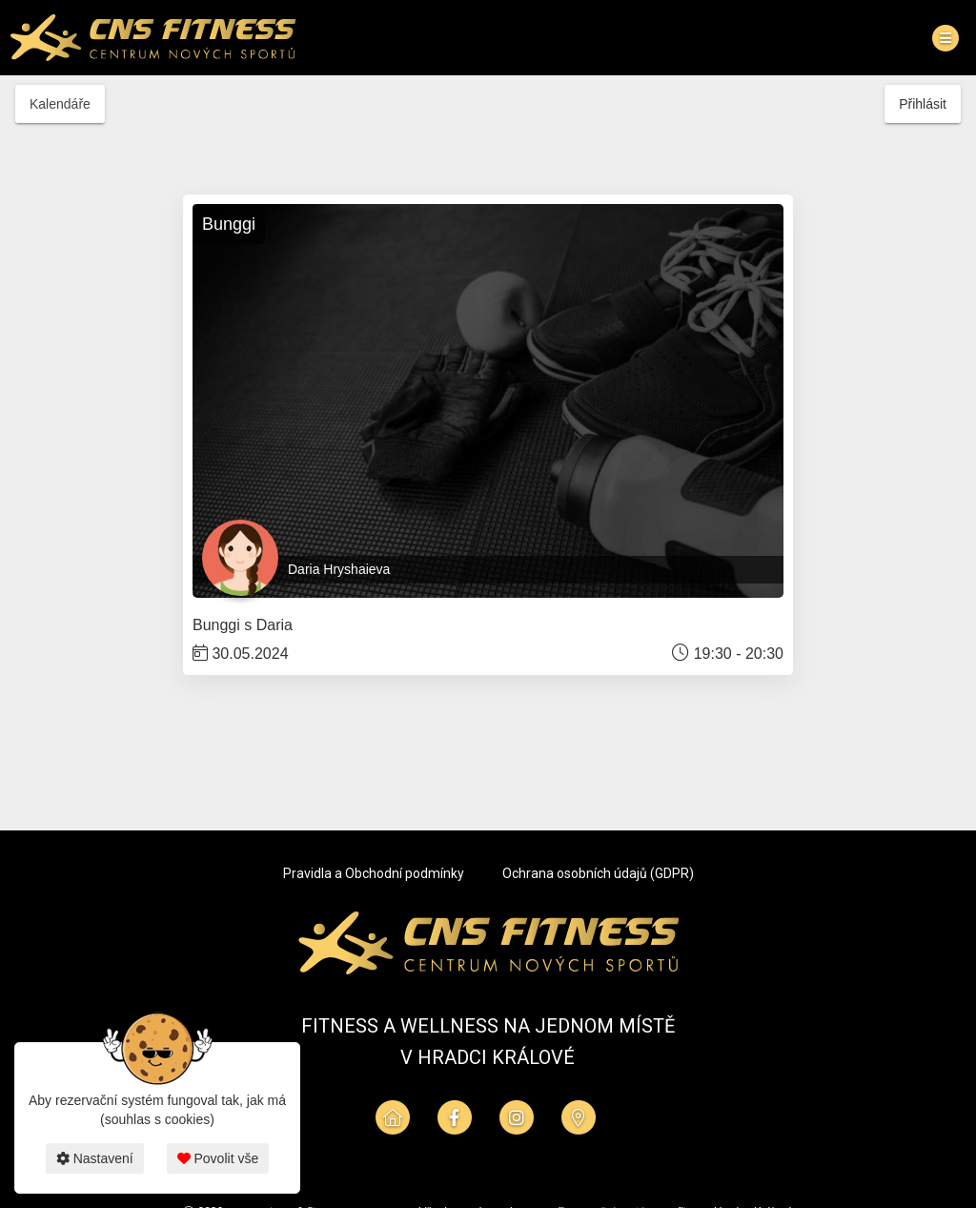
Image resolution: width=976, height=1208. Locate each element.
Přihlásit (922, 104)
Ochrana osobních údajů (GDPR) (598, 873)
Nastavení (94, 1158)
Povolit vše (218, 1158)
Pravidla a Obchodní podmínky (373, 873)
